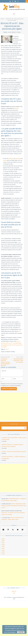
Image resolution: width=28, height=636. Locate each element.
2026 (3, 539)
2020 (3, 550)
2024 (3, 542)
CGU (14, 593)
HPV (20, 331)
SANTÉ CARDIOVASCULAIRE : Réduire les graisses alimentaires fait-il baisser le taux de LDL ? (13, 505)
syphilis (5, 160)
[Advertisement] (14, 407)
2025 (3, 540)
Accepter (20, 632)
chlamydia (11, 158)
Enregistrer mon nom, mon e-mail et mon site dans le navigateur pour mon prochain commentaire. (12, 384)
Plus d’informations (11, 632)
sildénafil (16, 108)
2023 (3, 544)
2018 (3, 554)
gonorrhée (17, 158)
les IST (7, 349)
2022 (3, 546)
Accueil (2, 18)
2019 (3, 552)
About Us (14, 591)
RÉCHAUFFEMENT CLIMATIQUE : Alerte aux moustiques (18, 360)
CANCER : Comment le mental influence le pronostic (13, 451)
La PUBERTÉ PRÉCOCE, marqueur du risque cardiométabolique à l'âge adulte (5, 362)
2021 (3, 548)
